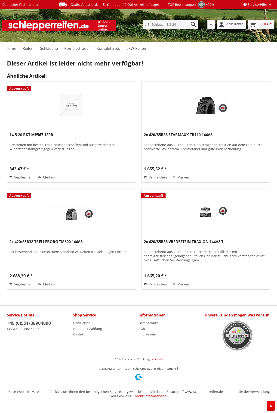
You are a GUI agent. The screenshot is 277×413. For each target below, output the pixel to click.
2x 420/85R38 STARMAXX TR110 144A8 (178, 134)
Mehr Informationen (151, 396)
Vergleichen (21, 177)
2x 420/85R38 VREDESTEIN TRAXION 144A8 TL (184, 241)
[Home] (10, 48)
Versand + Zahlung (87, 328)
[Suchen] (193, 24)
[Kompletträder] (77, 48)
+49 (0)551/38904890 (29, 323)
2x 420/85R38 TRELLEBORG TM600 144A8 (46, 241)
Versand (157, 359)
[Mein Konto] (231, 24)
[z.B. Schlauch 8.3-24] (170, 24)
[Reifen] (28, 48)
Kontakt (79, 334)
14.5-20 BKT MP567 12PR (31, 134)
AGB (141, 328)
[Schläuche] (49, 48)
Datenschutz (148, 323)
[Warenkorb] (261, 24)
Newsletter (81, 323)
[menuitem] (170, 24)
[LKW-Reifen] (136, 48)
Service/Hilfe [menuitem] (255, 4)
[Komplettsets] (108, 48)
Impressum (147, 334)
